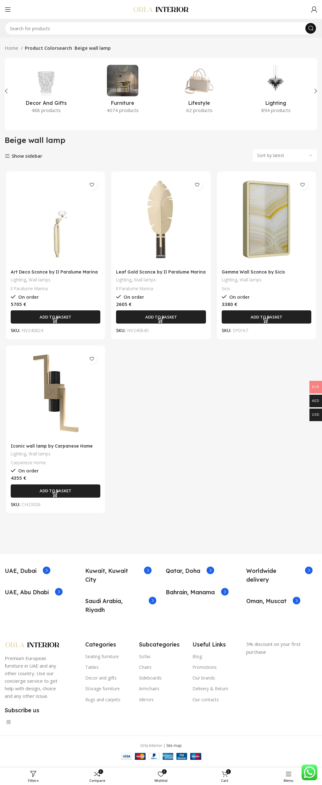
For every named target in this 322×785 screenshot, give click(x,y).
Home (12, 48)
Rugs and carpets (102, 701)
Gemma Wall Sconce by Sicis (256, 273)
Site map (174, 747)
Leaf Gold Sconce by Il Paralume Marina (155, 275)
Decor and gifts (101, 680)
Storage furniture (102, 690)
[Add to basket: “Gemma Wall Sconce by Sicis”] (267, 318)
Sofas (145, 658)
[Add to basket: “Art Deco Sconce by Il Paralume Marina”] (54, 318)
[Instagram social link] (8, 724)
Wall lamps (40, 281)
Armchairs (149, 690)
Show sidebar (27, 156)
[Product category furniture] (123, 91)
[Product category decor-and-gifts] (46, 91)
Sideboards (150, 680)
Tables (92, 669)
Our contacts (205, 701)
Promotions (204, 669)
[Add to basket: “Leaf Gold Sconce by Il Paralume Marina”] (161, 318)
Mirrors (146, 701)
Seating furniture (102, 658)
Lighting (17, 281)
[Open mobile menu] (8, 9)
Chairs (145, 669)
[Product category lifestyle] (199, 91)
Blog (197, 658)
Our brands (203, 680)
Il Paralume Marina (28, 289)
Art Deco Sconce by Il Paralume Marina (47, 275)
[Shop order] (284, 155)
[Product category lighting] (276, 91)
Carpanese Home (27, 464)
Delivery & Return (210, 690)
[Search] (161, 28)
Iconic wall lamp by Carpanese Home (53, 447)
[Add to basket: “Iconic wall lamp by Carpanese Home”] (54, 492)
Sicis (226, 289)
